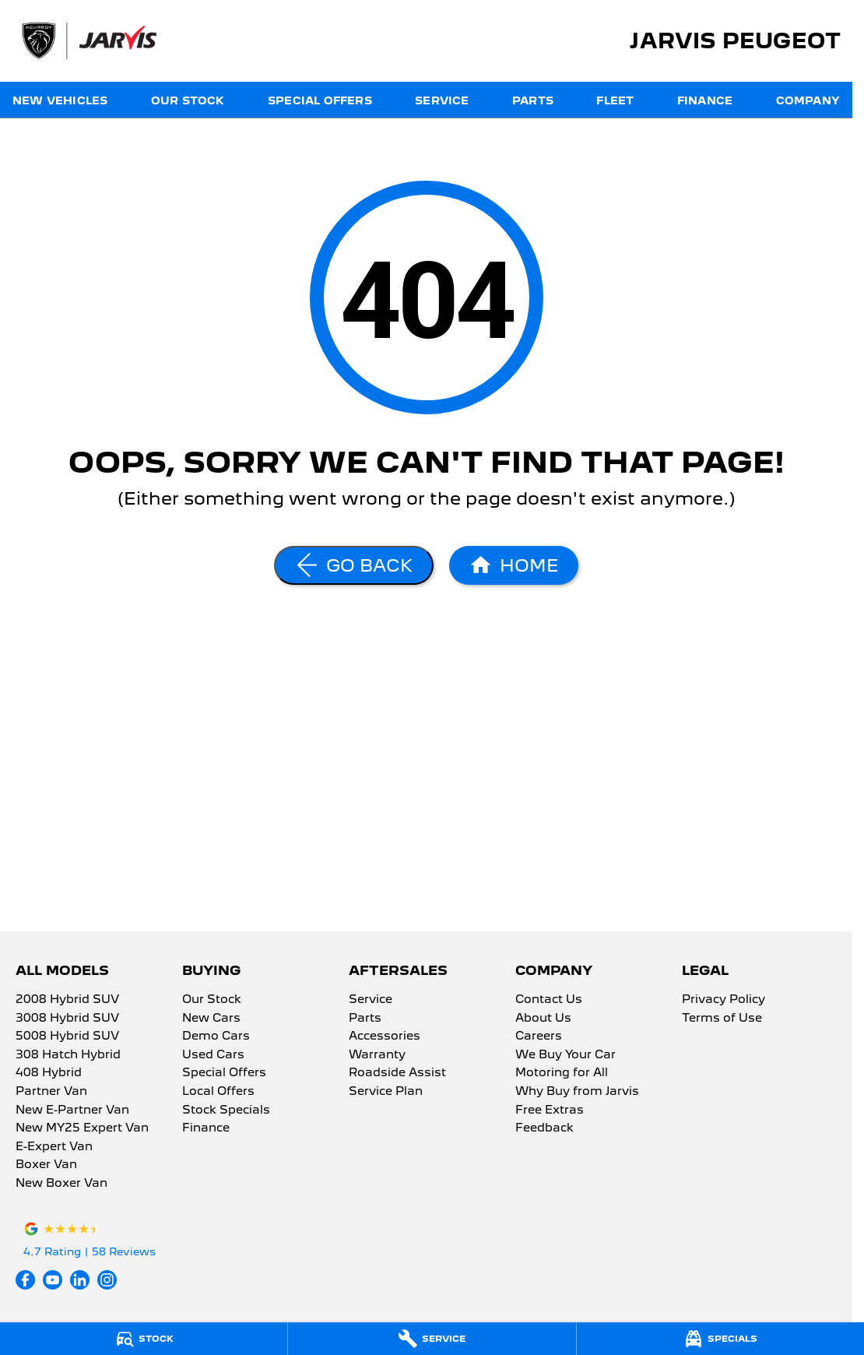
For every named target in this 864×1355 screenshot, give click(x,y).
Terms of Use (722, 1018)
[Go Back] (354, 565)
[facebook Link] (25, 1280)
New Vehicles (59, 100)
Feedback (544, 1128)
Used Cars (213, 1055)
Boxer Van (46, 1165)
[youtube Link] (52, 1280)
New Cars (211, 1018)
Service (442, 100)
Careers (538, 1036)
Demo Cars (216, 1036)
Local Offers (218, 1092)
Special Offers (320, 100)
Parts (532, 100)
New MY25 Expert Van (82, 1128)
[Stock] (143, 1338)
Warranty (377, 1055)
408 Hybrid (49, 1073)
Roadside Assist (397, 1073)
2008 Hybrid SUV (67, 1000)
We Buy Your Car (565, 1055)
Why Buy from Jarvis (577, 1092)
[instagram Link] (107, 1280)
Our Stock (188, 100)
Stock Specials (226, 1110)
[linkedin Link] (80, 1280)
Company (808, 100)
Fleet (615, 100)
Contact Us (548, 1000)
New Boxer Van (61, 1183)
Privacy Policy (723, 1000)
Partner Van (51, 1092)
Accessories (384, 1036)
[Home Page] (513, 565)
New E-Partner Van (72, 1110)
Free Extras (549, 1110)
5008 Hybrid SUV (67, 1036)
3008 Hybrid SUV (67, 1018)
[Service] (431, 1338)
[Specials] (720, 1338)
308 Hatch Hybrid (68, 1055)
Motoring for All (561, 1073)
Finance (704, 100)
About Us (543, 1018)
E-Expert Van (54, 1147)
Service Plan (386, 1092)
